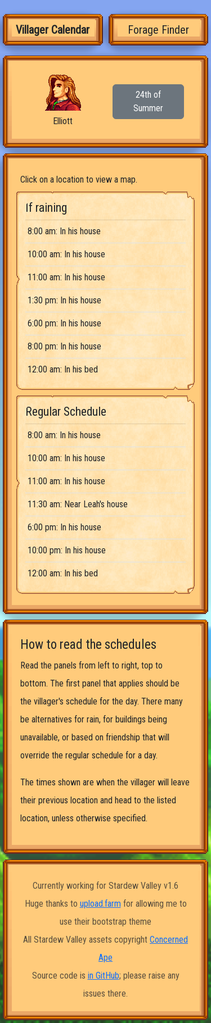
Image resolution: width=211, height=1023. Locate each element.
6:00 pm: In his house (64, 323)
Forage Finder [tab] (158, 30)
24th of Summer (148, 101)
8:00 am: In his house (64, 231)
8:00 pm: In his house (64, 346)
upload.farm (100, 903)
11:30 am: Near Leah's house (78, 504)
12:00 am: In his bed (63, 369)
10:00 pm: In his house (67, 550)
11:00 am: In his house (66, 277)
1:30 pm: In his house (64, 300)
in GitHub (103, 975)
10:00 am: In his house (66, 254)
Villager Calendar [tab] (52, 30)
